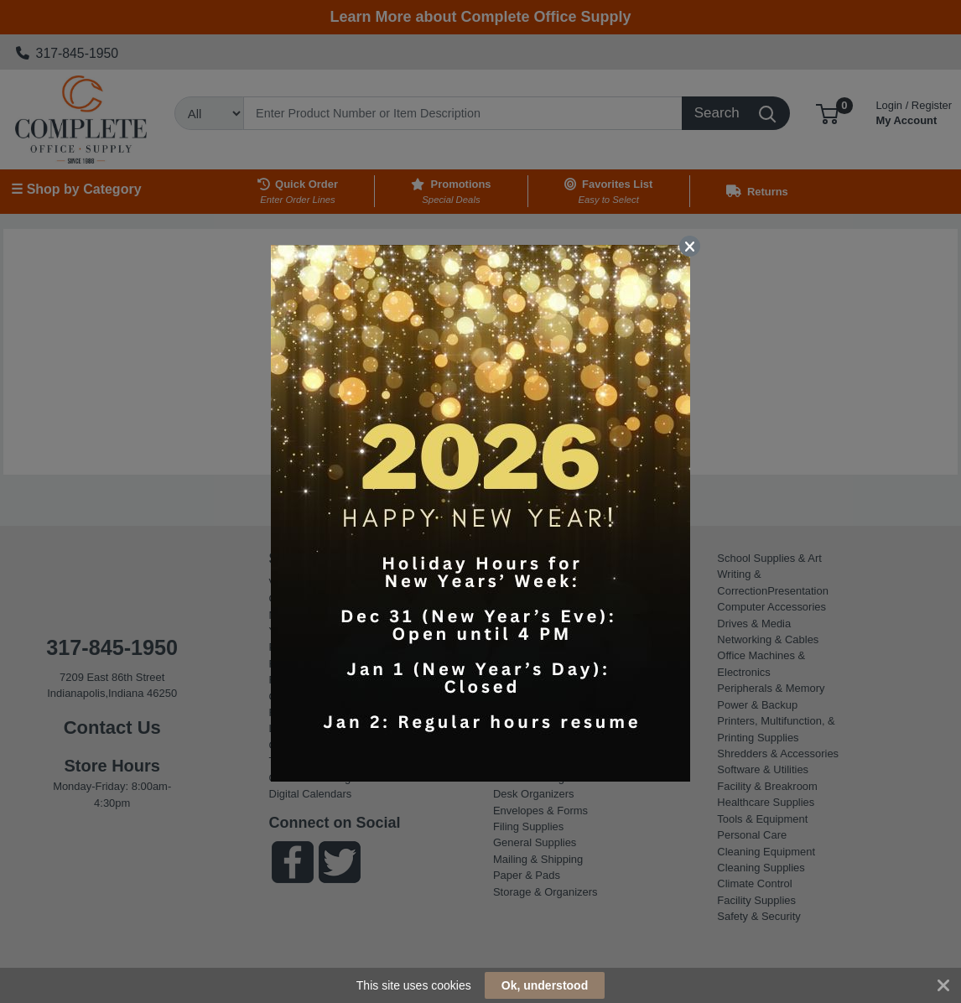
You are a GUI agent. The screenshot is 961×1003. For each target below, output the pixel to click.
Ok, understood (544, 985)
